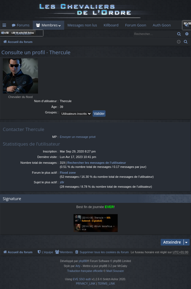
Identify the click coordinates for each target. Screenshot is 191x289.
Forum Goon (135, 25)
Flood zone (68, 172)
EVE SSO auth (82, 279)
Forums (23, 25)
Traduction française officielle (85, 270)
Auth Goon (162, 25)
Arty (78, 266)
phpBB (83, 261)
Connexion (23, 33)
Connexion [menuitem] (188, 26)
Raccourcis (5, 26)
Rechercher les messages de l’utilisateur (96, 162)
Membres (50, 25)
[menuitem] (185, 42)
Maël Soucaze (115, 270)
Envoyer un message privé (78, 136)
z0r (62, 182)
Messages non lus (82, 25)
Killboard (111, 25)
